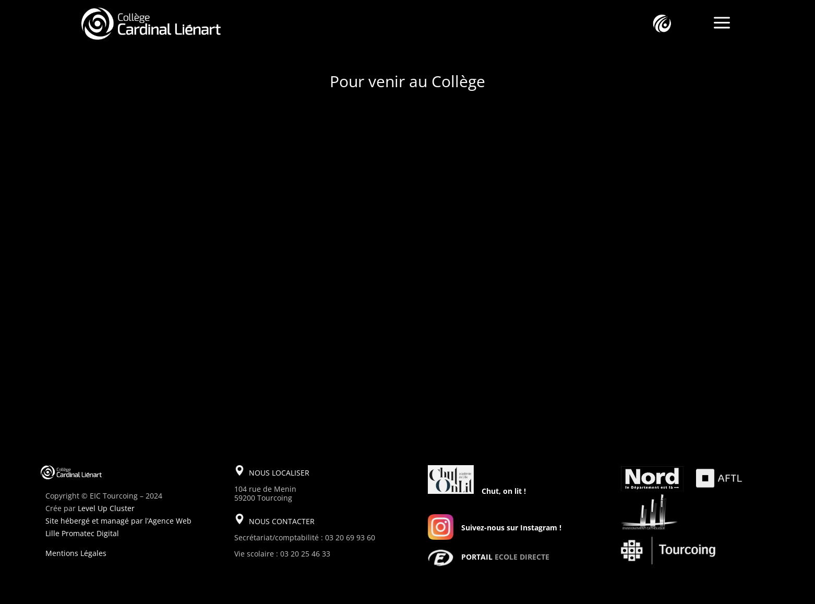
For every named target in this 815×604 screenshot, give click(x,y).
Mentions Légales (75, 553)
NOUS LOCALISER (279, 473)
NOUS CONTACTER (282, 521)
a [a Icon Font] (722, 23)
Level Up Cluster (106, 508)
